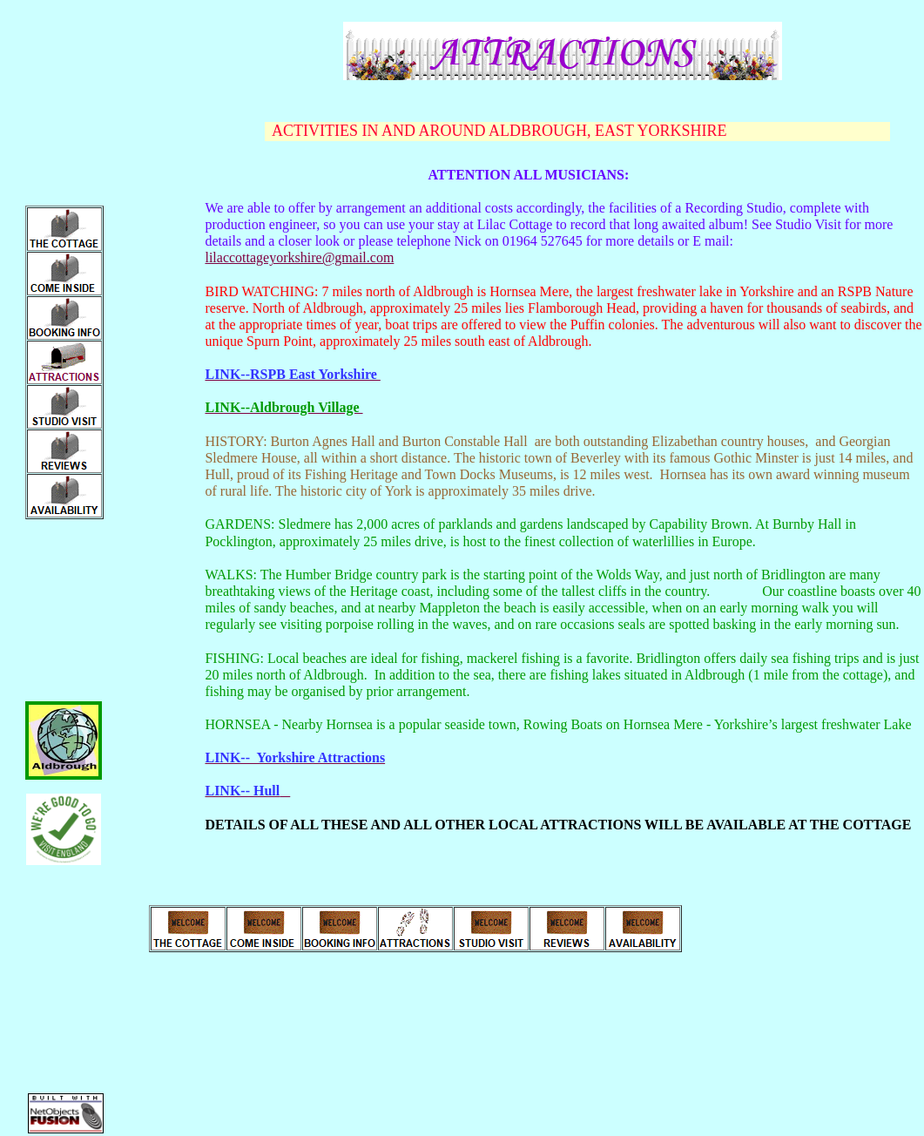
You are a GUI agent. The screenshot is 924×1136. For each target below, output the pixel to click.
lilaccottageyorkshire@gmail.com (299, 257)
